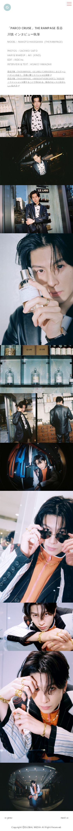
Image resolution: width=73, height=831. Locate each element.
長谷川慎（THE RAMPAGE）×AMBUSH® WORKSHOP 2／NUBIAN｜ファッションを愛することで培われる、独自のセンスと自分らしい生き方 (36, 82)
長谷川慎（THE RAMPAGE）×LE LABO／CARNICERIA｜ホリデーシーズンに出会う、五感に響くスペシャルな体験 (36, 73)
